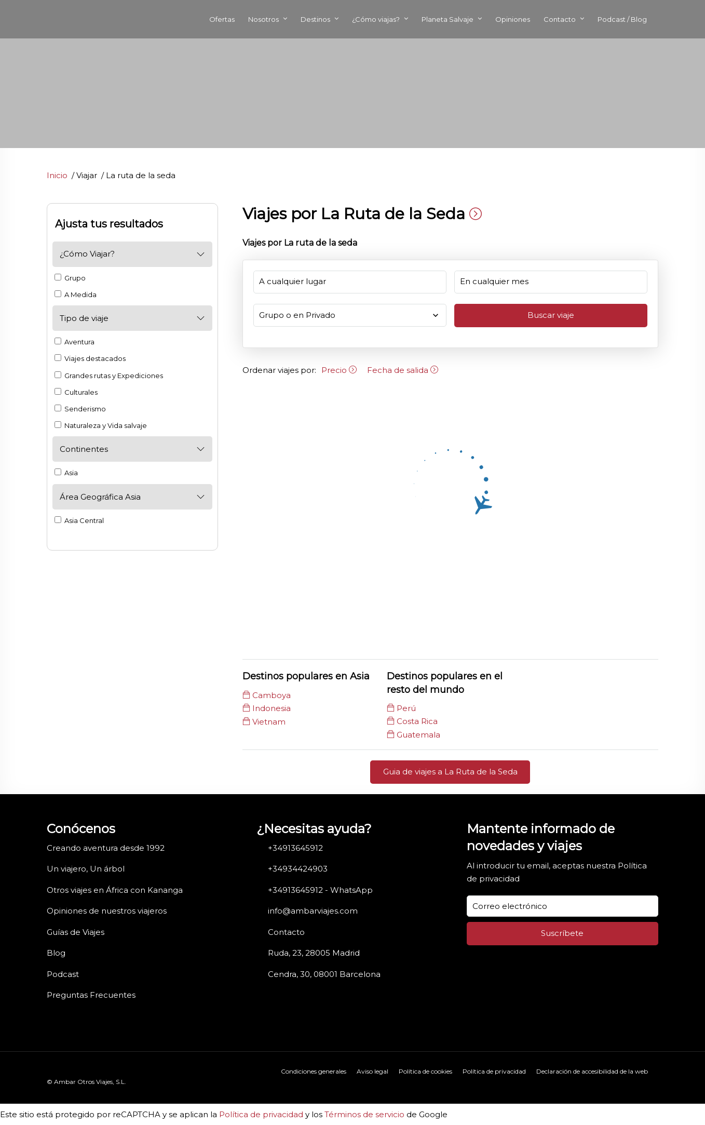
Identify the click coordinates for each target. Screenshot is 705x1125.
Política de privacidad (494, 1071)
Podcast (63, 974)
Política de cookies (425, 1071)
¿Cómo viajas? (376, 19)
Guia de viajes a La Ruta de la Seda (450, 771)
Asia (66, 472)
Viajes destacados (90, 358)
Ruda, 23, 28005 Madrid (314, 953)
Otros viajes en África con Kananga (115, 890)
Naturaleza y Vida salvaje (101, 425)
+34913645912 (295, 848)
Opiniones (512, 19)
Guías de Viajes (75, 932)
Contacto (560, 19)
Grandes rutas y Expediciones (109, 375)
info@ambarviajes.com (313, 911)
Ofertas (222, 19)
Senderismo (80, 409)
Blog (56, 953)
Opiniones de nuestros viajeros (107, 911)
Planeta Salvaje (447, 19)
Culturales (76, 392)
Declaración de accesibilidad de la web (592, 1071)
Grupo (70, 278)
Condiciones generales (313, 1071)
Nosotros (263, 19)
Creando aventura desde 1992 (106, 848)
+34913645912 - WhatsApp (320, 890)
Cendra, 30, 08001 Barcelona (324, 974)
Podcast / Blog (622, 19)
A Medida (76, 294)
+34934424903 (298, 869)
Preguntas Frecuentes (91, 995)
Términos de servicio (364, 1114)
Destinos (315, 19)
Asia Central (79, 520)
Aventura (74, 342)
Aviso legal (372, 1071)
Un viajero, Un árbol (86, 869)
